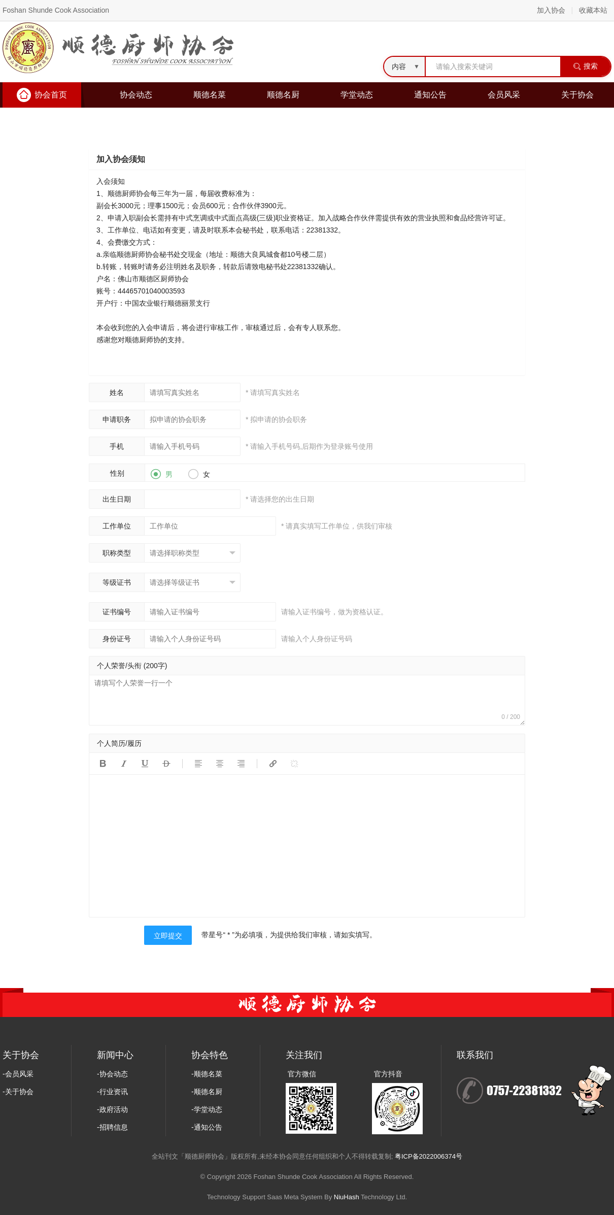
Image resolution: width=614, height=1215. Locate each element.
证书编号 (117, 612)
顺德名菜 (209, 94)
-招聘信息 (112, 1127)
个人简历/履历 (119, 743)
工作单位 (117, 526)
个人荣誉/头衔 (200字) (132, 666)
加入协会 (551, 10)
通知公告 (430, 94)
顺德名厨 (283, 94)
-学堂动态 (206, 1109)
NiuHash (346, 1197)
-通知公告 (206, 1127)
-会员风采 (18, 1074)
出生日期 (117, 499)
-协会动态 (112, 1074)
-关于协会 (18, 1092)
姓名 (117, 392)
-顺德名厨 (206, 1092)
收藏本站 (593, 10)
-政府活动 (112, 1109)
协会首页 (51, 94)
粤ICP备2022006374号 (428, 1156)
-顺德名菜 (206, 1074)
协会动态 (136, 94)
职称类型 (117, 553)
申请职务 (117, 419)
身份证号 (117, 639)
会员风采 (504, 94)
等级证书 (117, 582)
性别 (117, 473)
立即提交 (168, 936)
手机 (117, 446)
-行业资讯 (112, 1092)
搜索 (585, 66)
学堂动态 (356, 94)
